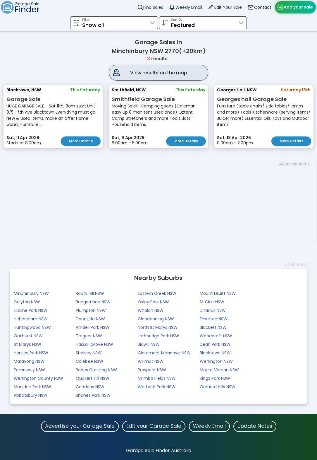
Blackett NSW (213, 327)
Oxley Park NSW (153, 302)
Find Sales (153, 7)
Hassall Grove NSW (94, 344)
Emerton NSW (214, 319)
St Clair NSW (212, 302)
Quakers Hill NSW (92, 378)
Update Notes (254, 426)
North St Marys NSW (158, 327)
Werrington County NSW (38, 378)
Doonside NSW (90, 319)
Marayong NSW (29, 361)
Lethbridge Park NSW (158, 336)
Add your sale (298, 7)
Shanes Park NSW (93, 395)
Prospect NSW (152, 370)
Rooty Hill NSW (90, 293)
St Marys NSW (27, 344)
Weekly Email (188, 7)
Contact (262, 7)
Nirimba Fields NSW (157, 378)
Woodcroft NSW (216, 336)
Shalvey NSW (89, 353)
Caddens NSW (90, 387)
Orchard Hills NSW (217, 387)
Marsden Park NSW (32, 387)
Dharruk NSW (213, 310)
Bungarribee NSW (93, 302)
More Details (81, 140)
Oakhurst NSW (28, 336)
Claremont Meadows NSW (164, 353)
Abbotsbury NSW (30, 395)
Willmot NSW (150, 361)
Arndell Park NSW (92, 327)
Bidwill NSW (149, 344)
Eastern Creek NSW (157, 293)
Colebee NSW (89, 361)
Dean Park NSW (215, 344)
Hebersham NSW (31, 319)
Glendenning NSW (156, 319)
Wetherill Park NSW (156, 387)
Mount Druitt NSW (218, 293)
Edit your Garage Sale (153, 426)
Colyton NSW (27, 302)
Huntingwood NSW (32, 327)
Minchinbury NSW (31, 293)
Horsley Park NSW (31, 353)
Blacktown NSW (215, 353)
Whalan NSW (150, 310)
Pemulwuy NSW (29, 370)
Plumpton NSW (91, 310)
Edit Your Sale (228, 7)
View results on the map (158, 72)
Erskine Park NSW (30, 310)
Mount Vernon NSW (219, 370)
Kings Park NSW (215, 378)
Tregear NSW (89, 336)
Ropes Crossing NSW (96, 370)
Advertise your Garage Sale (80, 426)
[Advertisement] (161, 202)
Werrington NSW (216, 361)
